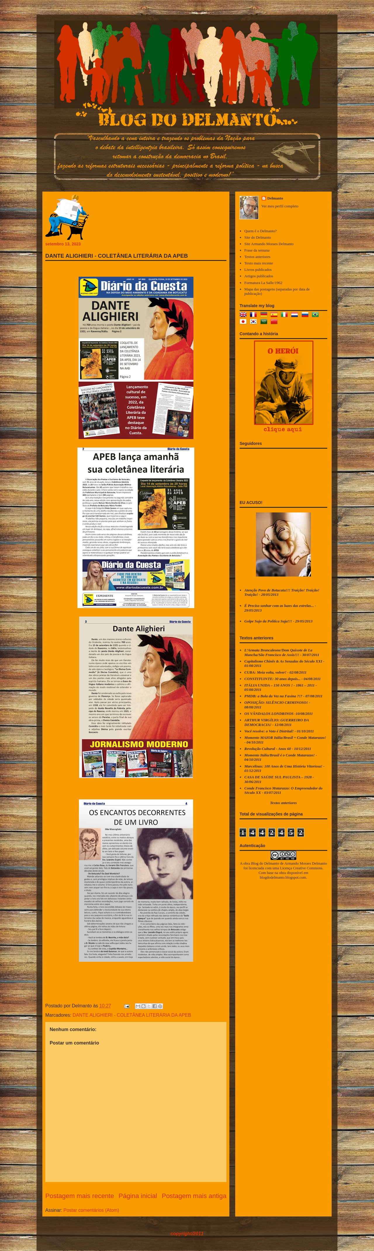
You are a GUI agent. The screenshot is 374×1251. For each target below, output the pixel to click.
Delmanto (275, 198)
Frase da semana (256, 250)
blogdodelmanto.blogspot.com (283, 877)
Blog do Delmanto (265, 863)
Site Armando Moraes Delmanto (269, 244)
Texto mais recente (258, 263)
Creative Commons (308, 868)
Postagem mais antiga (194, 1196)
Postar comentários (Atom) (91, 1210)
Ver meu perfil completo (280, 206)
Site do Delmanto (257, 237)
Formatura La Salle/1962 (263, 283)
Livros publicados (258, 269)
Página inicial (138, 1196)
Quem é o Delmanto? (260, 231)
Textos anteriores (257, 256)
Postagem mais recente (79, 1196)
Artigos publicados (258, 276)
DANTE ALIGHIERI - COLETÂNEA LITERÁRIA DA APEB (131, 1015)
